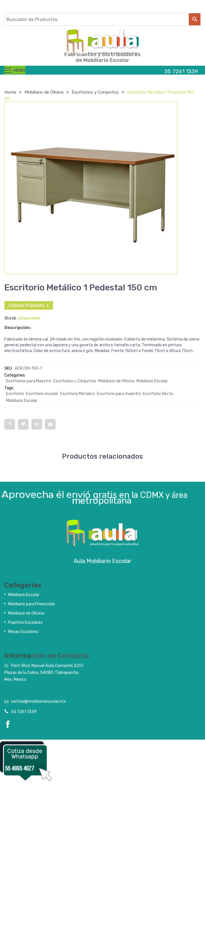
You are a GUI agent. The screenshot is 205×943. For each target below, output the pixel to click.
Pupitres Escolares (25, 622)
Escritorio (15, 393)
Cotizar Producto (26, 305)
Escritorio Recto (158, 393)
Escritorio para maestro (119, 393)
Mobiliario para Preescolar (31, 604)
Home (10, 92)
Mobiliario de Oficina (44, 92)
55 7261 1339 (24, 711)
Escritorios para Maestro (28, 381)
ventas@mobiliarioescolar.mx (38, 701)
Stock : (11, 318)
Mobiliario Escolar (152, 381)
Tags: (9, 387)
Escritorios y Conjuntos (95, 92)
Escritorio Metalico (77, 393)
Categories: (15, 375)
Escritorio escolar (42, 393)
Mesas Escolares (23, 631)
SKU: (8, 368)
